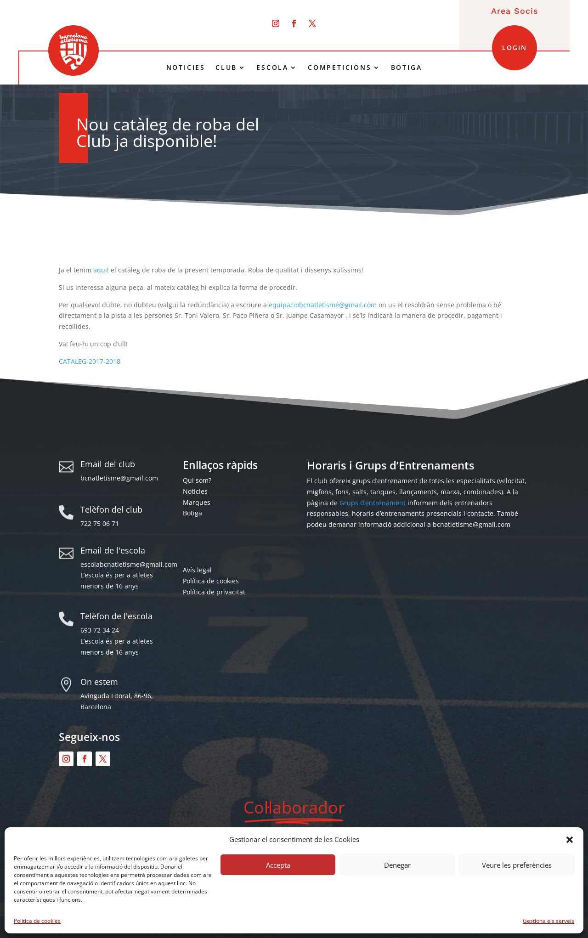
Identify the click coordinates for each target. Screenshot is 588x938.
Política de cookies (37, 921)
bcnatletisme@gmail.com (119, 478)
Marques (196, 502)
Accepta (278, 865)
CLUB (226, 67)
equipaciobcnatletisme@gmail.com (323, 304)
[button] (569, 839)
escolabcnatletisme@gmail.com (128, 564)
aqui (100, 270)
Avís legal (197, 569)
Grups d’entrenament (372, 502)
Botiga (192, 513)
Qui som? (197, 480)
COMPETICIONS (340, 67)
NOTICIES (185, 67)
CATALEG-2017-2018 (89, 361)
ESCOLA (272, 67)
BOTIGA (406, 67)
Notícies (195, 491)
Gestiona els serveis (548, 921)
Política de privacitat (214, 592)
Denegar (397, 865)
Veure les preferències (517, 865)
